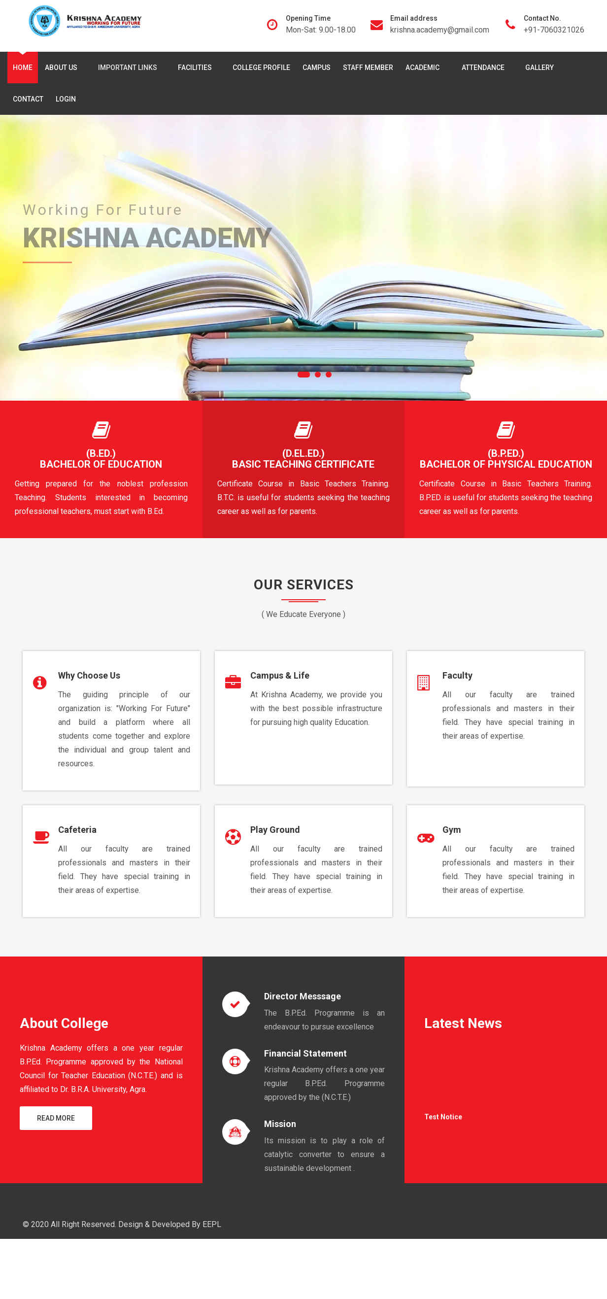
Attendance (485, 67)
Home (23, 67)
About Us (63, 67)
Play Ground (275, 829)
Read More (56, 1118)
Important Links (129, 67)
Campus (317, 67)
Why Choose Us (89, 675)
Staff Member (368, 67)
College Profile (261, 67)
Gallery (539, 67)
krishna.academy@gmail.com (439, 29)
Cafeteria (77, 829)
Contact (28, 99)
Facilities (197, 67)
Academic (425, 67)
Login (66, 99)
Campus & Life (279, 675)
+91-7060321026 (554, 29)
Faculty (457, 675)
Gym (451, 829)
